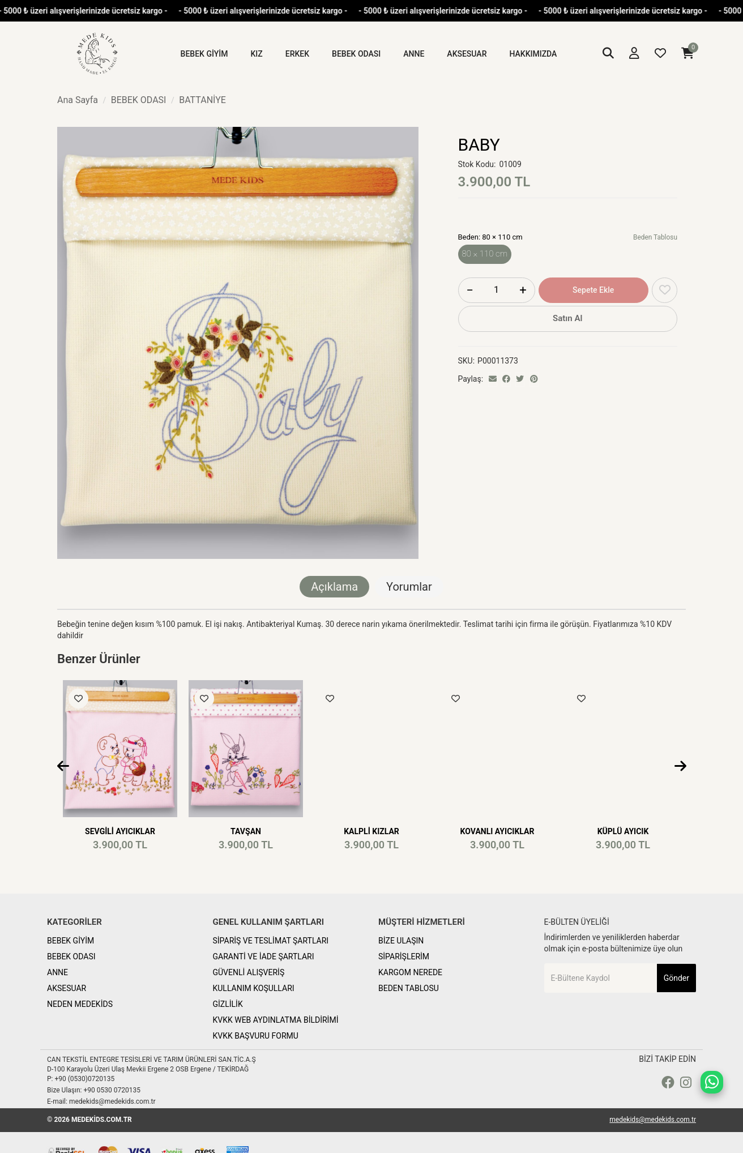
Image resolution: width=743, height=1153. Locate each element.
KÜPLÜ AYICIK (623, 831)
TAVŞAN (245, 831)
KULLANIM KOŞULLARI (253, 988)
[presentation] (63, 766)
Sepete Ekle (593, 289)
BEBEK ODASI (71, 956)
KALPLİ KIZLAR (371, 831)
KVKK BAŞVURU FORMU (255, 1035)
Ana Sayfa (77, 100)
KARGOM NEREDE (410, 972)
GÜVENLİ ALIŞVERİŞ (249, 972)
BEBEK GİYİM (70, 940)
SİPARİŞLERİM (403, 956)
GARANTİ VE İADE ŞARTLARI (263, 956)
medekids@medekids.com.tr (652, 1120)
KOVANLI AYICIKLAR (497, 831)
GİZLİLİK (228, 1004)
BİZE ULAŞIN (401, 940)
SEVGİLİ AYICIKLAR (120, 831)
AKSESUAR (66, 988)
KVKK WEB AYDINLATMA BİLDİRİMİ (276, 1019)
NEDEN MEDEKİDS (80, 1004)
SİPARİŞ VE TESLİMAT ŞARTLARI (271, 940)
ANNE (57, 972)
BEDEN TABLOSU (408, 988)
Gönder (676, 978)
